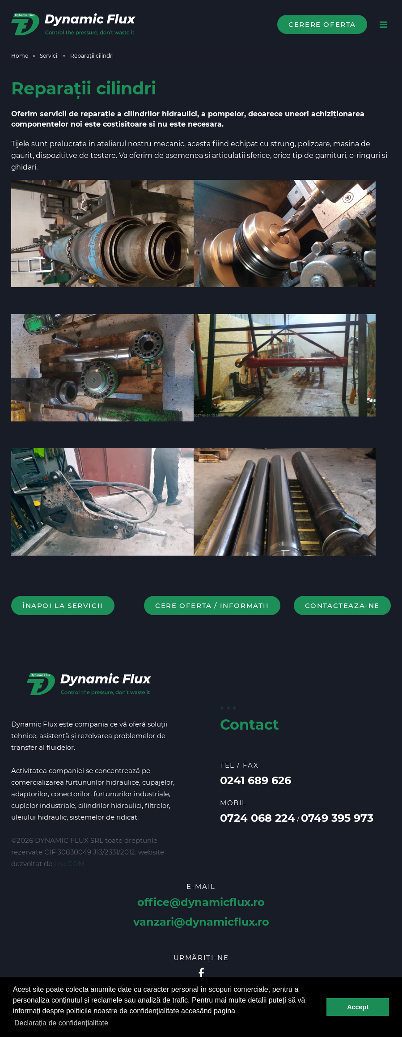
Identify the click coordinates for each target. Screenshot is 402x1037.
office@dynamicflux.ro (201, 902)
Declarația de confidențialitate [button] (61, 1023)
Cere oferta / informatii (212, 605)
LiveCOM (69, 863)
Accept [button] (357, 1007)
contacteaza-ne (342, 605)
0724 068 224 (257, 818)
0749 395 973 (337, 818)
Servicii (49, 55)
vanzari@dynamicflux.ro (201, 921)
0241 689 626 (255, 780)
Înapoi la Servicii (62, 605)
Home (19, 55)
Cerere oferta (322, 24)
